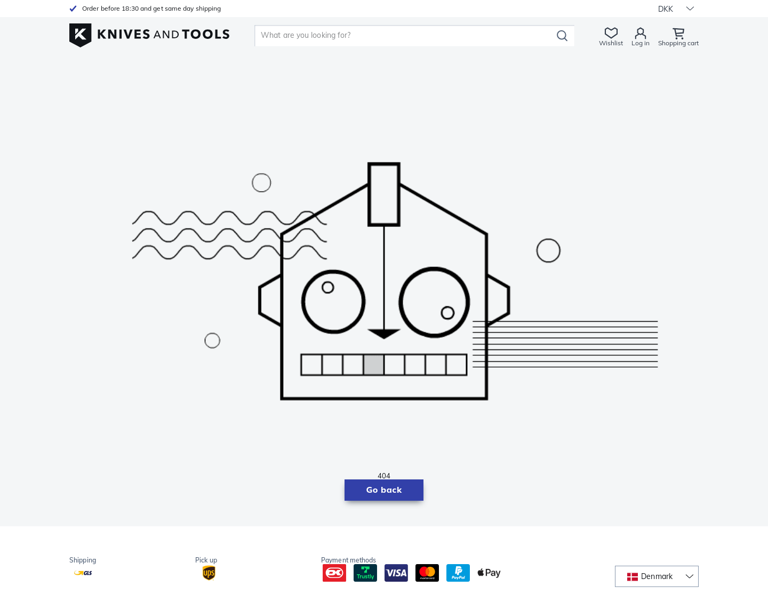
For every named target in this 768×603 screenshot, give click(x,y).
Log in (640, 43)
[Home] (149, 33)
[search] (405, 36)
